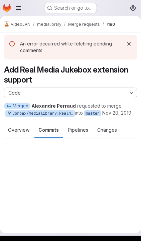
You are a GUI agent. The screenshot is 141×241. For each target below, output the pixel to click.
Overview (18, 130)
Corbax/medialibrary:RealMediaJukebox (41, 113)
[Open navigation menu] (18, 8)
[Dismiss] (129, 44)
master (93, 113)
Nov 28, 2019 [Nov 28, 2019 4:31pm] (116, 113)
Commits (48, 130)
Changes (107, 130)
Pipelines (78, 130)
